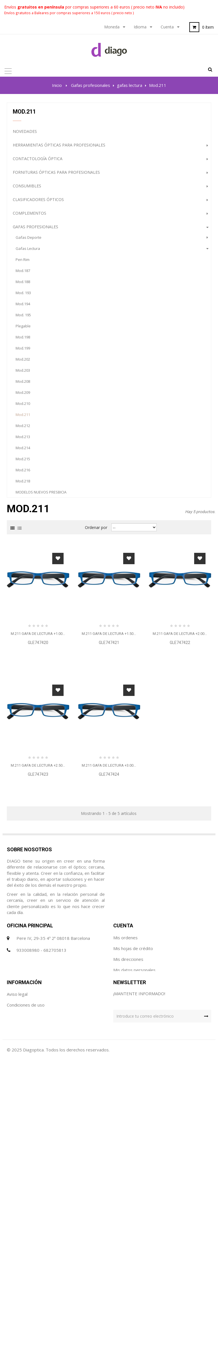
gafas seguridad (30, 538)
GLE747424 (109, 1009)
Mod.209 (23, 394)
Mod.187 (23, 272)
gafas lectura (28, 250)
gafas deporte (28, 239)
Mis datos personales (134, 1236)
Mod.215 (23, 460)
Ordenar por (96, 762)
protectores (26, 560)
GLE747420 (38, 877)
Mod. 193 (23, 294)
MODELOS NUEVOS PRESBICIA (41, 494)
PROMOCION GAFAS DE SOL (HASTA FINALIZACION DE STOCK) (73, 719)
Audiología (25, 651)
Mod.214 (23, 449)
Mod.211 (23, 416)
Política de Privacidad (27, 1299)
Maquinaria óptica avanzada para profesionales (66, 637)
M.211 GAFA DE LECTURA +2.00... (180, 868)
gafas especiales (31, 527)
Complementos (29, 215)
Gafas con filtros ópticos (42, 692)
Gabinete (22, 610)
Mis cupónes (125, 1247)
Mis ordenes (125, 1204)
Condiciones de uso (26, 1289)
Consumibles (27, 188)
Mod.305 (23, 505)
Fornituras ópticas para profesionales (56, 174)
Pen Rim (23, 261)
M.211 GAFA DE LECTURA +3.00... (109, 1000)
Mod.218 (23, 483)
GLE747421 (109, 877)
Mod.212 (23, 427)
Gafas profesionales (35, 228)
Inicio (57, 85)
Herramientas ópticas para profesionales (59, 147)
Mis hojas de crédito (133, 1215)
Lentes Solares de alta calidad (47, 596)
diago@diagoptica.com (38, 1228)
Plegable (23, 328)
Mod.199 (23, 350)
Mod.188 (23, 283)
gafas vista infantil (32, 571)
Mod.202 (23, 361)
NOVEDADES (25, 133)
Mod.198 (23, 339)
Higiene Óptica (28, 705)
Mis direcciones (128, 1226)
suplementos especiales (37, 549)
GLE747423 (38, 1009)
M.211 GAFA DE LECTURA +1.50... (109, 868)
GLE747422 (180, 877)
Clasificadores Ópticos (38, 201)
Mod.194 (23, 305)
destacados (26, 678)
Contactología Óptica (37, 160)
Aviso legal (17, 1278)
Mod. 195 (23, 316)
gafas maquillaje (30, 516)
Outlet (20, 665)
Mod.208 (23, 383)
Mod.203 (23, 372)
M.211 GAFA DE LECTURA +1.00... (38, 868)
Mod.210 (23, 405)
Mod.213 (23, 438)
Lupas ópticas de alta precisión (48, 624)
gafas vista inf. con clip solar (41, 582)
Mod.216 (23, 471)
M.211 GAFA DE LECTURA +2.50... (38, 1000)
